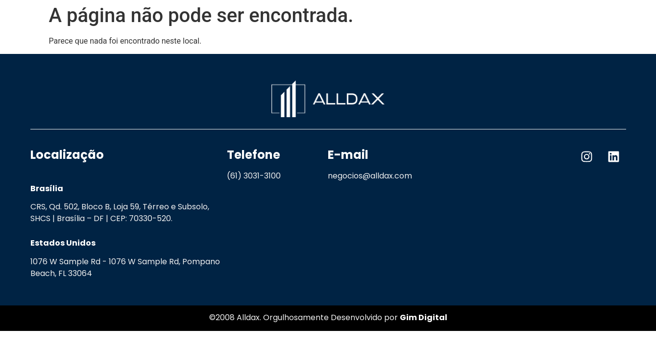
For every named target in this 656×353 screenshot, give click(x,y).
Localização (67, 155)
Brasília (46, 188)
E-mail (348, 155)
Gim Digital (423, 317)
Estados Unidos (63, 243)
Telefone (253, 155)
